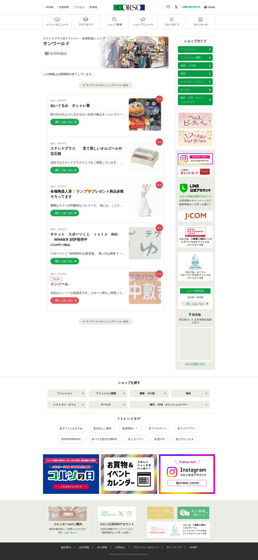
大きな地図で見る (195, 363)
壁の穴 (161, 439)
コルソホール (200, 24)
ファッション (64, 393)
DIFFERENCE (72, 439)
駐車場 (93, 7)
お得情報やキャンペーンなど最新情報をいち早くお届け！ (195, 198)
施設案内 (66, 547)
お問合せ (120, 547)
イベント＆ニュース (57, 24)
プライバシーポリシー (145, 547)
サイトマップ (173, 547)
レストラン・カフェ (64, 404)
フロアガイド (85, 24)
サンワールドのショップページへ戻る (107, 85)
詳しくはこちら (195, 303)
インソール (59, 284)
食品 (188, 393)
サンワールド (56, 43)
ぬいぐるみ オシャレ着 (70, 105)
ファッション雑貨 (106, 393)
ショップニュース (143, 24)
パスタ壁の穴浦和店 (105, 439)
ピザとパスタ (186, 439)
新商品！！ (131, 428)
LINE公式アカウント (191, 7)
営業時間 (64, 7)
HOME (49, 7)
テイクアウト (187, 428)
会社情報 (84, 547)
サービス (106, 404)
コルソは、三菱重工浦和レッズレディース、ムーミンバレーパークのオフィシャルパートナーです (177, 530)
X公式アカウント (121, 514)
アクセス (79, 7)
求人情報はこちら (193, 513)
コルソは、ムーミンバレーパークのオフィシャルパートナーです (195, 267)
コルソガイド (171, 24)
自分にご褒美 (103, 428)
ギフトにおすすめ (72, 428)
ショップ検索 (114, 24)
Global (209, 7)
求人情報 (102, 547)
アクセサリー (159, 428)
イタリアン (137, 439)
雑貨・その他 (147, 393)
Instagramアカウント (129, 514)
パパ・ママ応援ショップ (160, 513)
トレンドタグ (130, 418)
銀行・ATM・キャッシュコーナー (169, 404)
